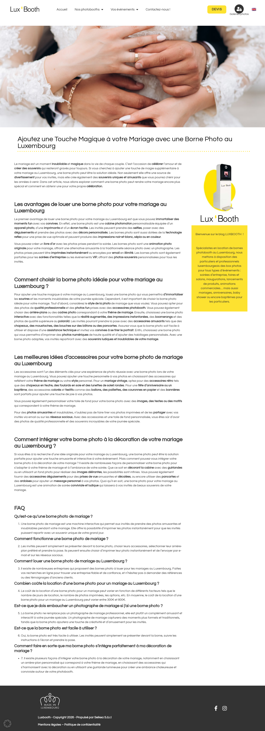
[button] (7, 723)
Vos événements (124, 9)
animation (50, 485)
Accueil (62, 9)
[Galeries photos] (239, 9)
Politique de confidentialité (82, 724)
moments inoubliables (53, 298)
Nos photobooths (89, 9)
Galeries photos (239, 14)
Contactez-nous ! (158, 9)
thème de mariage (62, 405)
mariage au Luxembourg (110, 219)
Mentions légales (49, 724)
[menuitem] (254, 9)
